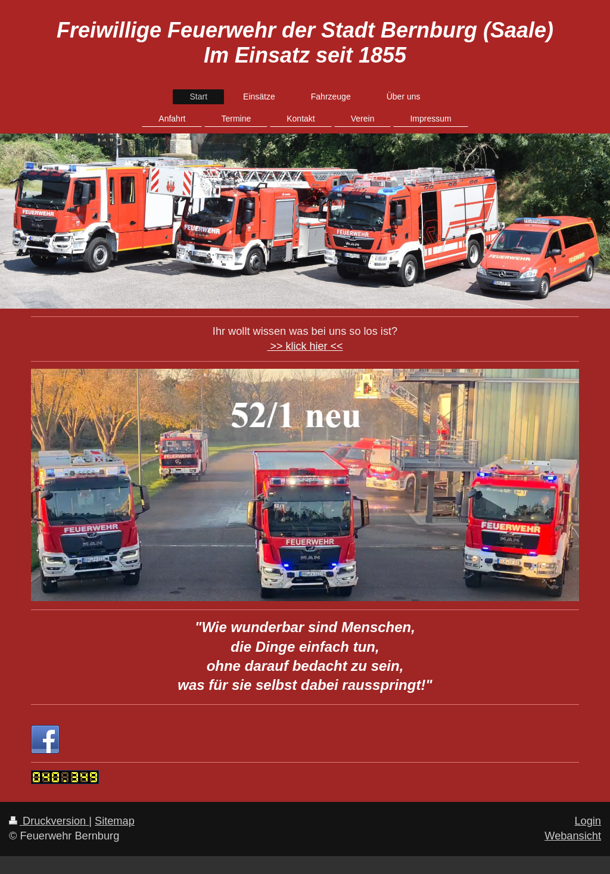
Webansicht (572, 836)
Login (587, 821)
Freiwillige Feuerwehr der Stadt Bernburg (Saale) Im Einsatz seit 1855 (305, 42)
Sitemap (115, 821)
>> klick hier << (305, 346)
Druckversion (49, 821)
